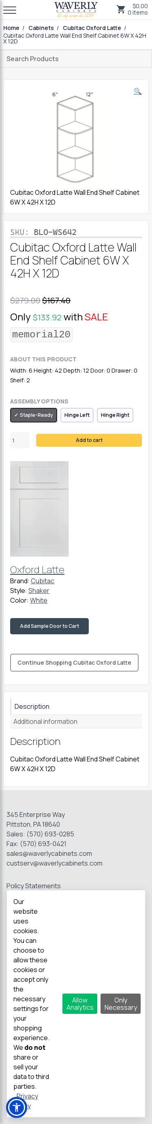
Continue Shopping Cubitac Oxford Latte (74, 662)
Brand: (20, 580)
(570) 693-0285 (50, 834)
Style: (18, 590)
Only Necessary (121, 1004)
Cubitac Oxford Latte (92, 28)
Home (11, 28)
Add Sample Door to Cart (49, 626)
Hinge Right (115, 415)
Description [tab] (32, 706)
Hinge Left (77, 415)
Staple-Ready (36, 415)
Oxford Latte (37, 569)
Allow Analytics (80, 1004)
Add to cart (89, 440)
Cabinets (41, 28)
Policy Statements (33, 885)
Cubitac (42, 580)
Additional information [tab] (45, 721)
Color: (19, 600)
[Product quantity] (20, 440)
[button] (138, 91)
